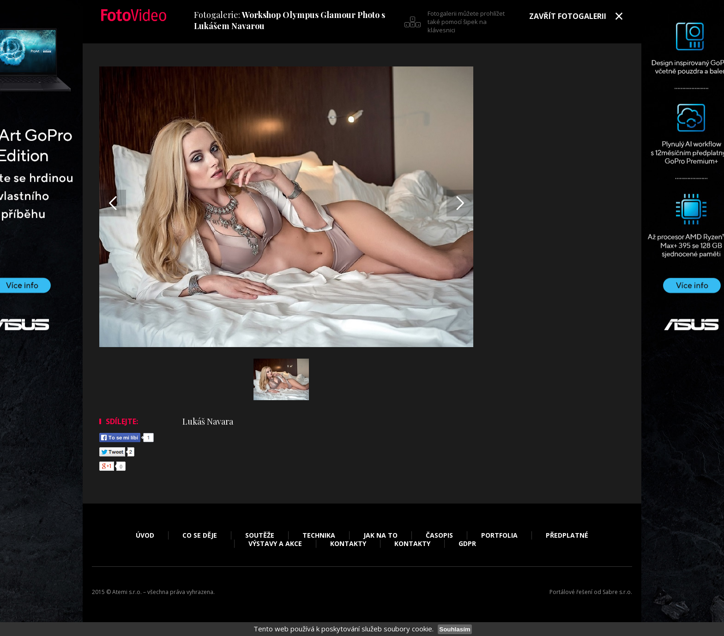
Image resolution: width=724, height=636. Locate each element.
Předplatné (567, 535)
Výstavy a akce (275, 544)
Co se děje (199, 535)
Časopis (439, 535)
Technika (318, 535)
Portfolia (499, 535)
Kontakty (348, 544)
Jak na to (380, 535)
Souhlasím (454, 629)
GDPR (467, 544)
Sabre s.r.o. (617, 592)
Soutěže (259, 535)
